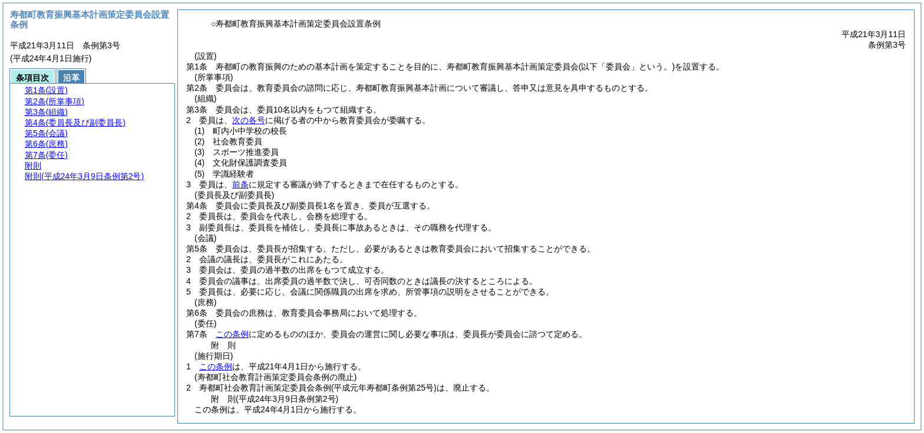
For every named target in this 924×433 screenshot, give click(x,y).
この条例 (232, 334)
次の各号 (248, 120)
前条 (240, 184)
